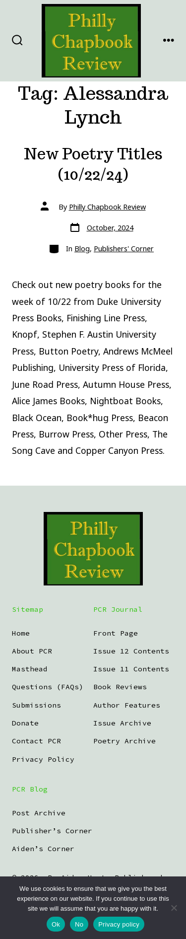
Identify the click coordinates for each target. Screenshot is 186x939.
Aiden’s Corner (43, 848)
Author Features (126, 705)
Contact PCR (36, 740)
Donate (25, 723)
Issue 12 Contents (131, 651)
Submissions (36, 705)
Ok (56, 924)
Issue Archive (122, 723)
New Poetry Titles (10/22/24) (93, 164)
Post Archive (38, 812)
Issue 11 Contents (131, 668)
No (79, 924)
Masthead (30, 668)
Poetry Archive (124, 740)
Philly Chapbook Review (107, 207)
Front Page (115, 633)
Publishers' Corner (124, 248)
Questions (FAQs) (47, 686)
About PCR (32, 651)
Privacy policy (118, 924)
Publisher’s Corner (52, 830)
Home (21, 633)
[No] (174, 908)
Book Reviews (120, 686)
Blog (82, 248)
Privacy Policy (43, 759)
